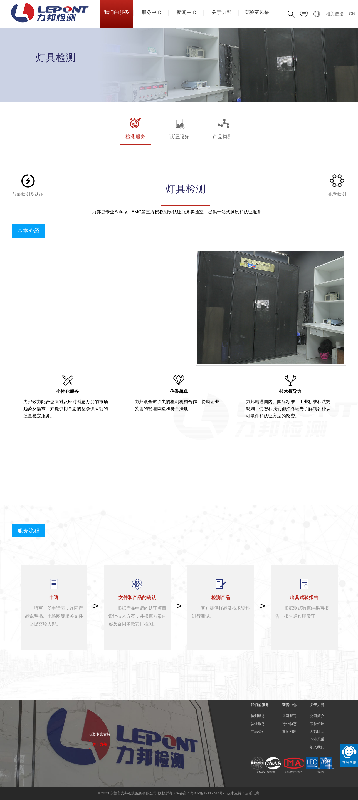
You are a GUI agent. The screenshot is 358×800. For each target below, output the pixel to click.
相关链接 (335, 13)
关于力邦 (222, 12)
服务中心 (152, 12)
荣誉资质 (317, 724)
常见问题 (289, 731)
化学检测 (337, 185)
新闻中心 (187, 12)
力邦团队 (317, 731)
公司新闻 (289, 716)
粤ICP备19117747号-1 (208, 793)
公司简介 (317, 716)
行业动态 (289, 724)
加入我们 (317, 747)
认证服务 (179, 127)
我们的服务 (116, 12)
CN (352, 13)
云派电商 (252, 793)
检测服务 (135, 127)
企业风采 (317, 739)
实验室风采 (256, 12)
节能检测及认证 (27, 185)
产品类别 (223, 127)
